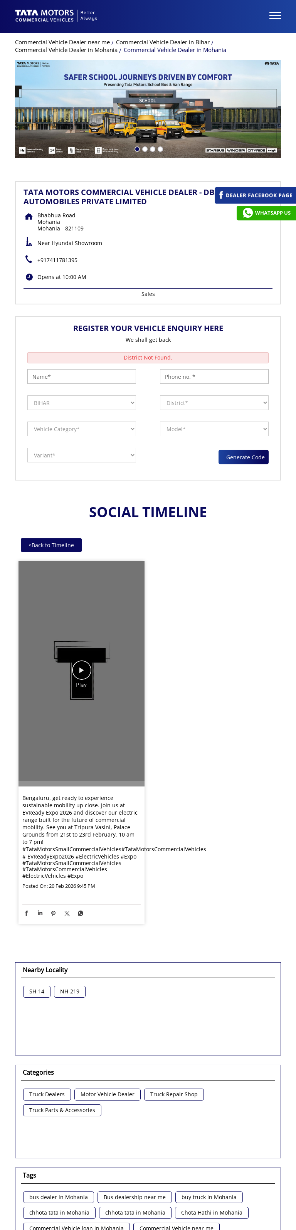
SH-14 (36, 896)
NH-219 (69, 896)
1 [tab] (136, 53)
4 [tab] (159, 53)
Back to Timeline (51, 450)
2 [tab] (144, 53)
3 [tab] (152, 53)
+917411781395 (57, 164)
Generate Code (244, 362)
